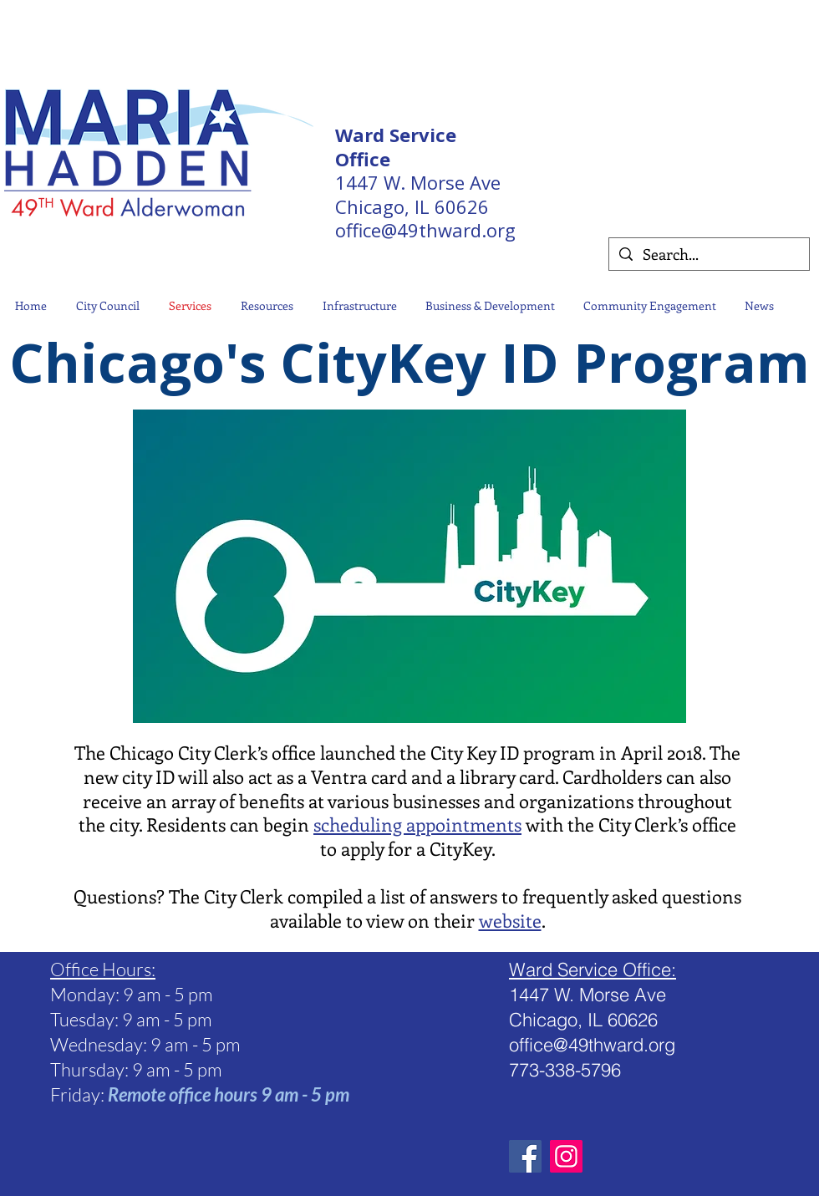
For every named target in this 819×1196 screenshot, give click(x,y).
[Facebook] (525, 1156)
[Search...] (708, 254)
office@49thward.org (425, 229)
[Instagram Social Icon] (566, 1156)
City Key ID (472, 752)
